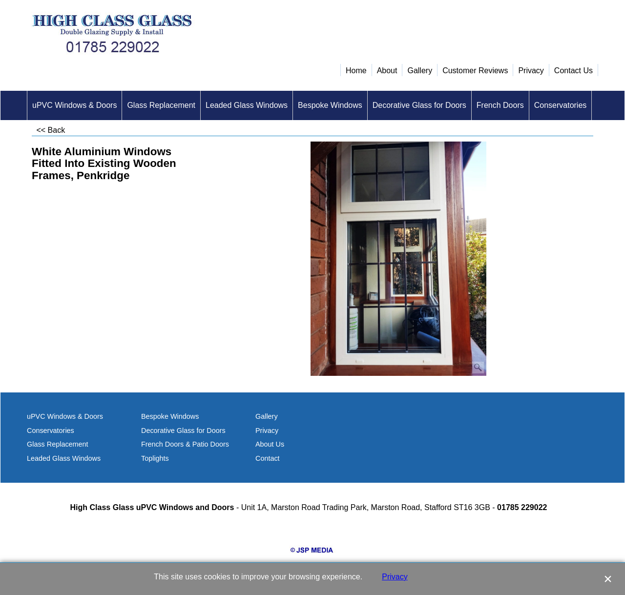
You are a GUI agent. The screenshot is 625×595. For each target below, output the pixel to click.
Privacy (394, 577)
